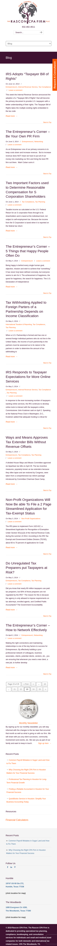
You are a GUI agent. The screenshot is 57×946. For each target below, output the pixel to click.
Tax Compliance (44, 87)
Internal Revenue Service (28, 87)
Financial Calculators (17, 820)
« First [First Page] (25, 684)
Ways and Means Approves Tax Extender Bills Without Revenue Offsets (27, 441)
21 (15, 689)
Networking (38, 141)
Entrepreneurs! (11, 87)
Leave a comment (15, 90)
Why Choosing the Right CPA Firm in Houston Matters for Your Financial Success (26, 771)
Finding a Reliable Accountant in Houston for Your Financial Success (28, 790)
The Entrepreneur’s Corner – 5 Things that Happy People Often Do (28, 250)
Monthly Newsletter (28, 723)
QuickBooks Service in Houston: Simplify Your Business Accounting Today (26, 800)
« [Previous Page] (33, 684)
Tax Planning (40, 202)
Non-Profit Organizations (30, 518)
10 (45, 684)
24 (34, 689)
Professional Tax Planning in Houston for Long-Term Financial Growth (27, 781)
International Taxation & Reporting (19, 324)
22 (21, 689)
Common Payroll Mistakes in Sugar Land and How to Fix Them (28, 762)
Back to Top (47, 122)
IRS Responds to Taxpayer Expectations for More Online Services (28, 376)
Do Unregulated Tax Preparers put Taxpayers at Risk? (26, 567)
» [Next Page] (45, 689)
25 (40, 689)
